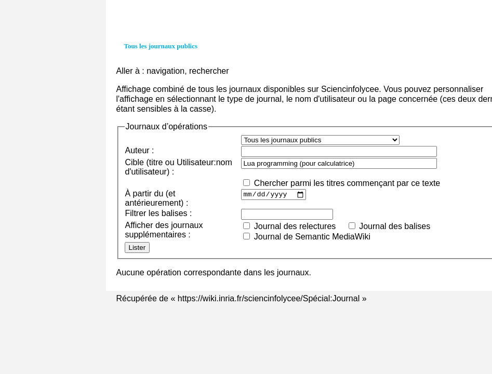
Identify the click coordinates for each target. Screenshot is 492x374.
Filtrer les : (158, 213)
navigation (165, 70)
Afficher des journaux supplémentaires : (164, 230)
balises (175, 213)
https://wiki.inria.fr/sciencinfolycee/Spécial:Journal (269, 298)
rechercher (209, 70)
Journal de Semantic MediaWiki (312, 236)
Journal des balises (394, 226)
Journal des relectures (295, 226)
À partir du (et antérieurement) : (157, 198)
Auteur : (139, 150)
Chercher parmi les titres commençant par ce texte (347, 183)
